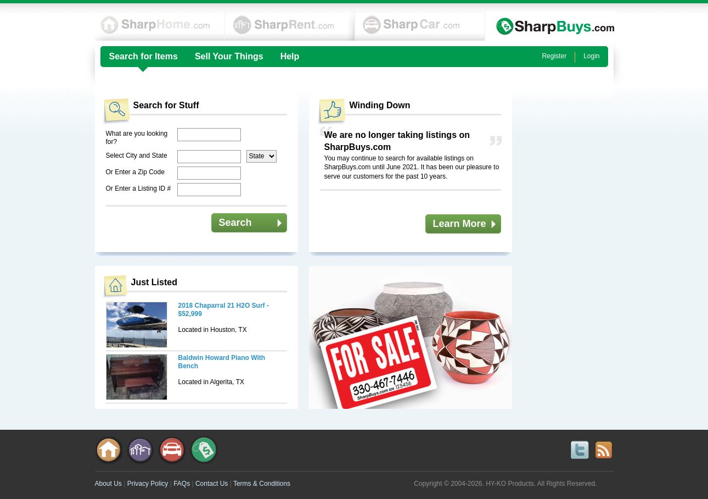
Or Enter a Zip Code (135, 172)
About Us (108, 483)
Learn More (459, 223)
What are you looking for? (137, 138)
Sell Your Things (229, 56)
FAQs (181, 483)
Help (290, 56)
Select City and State (136, 155)
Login (591, 56)
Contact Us (211, 483)
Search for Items (143, 56)
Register (554, 56)
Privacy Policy (147, 483)
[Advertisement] (570, 254)
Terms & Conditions (261, 483)
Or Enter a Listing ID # (138, 188)
